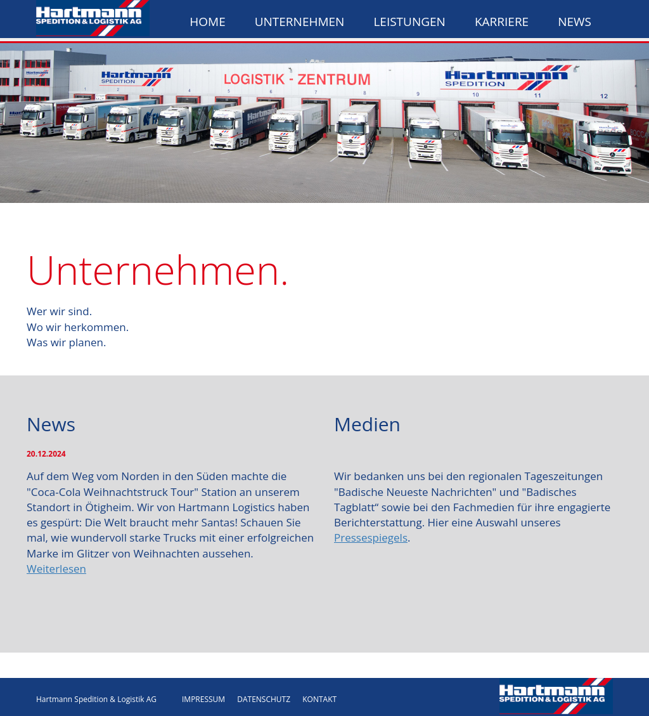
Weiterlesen (56, 568)
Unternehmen (300, 21)
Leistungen (409, 21)
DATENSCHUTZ (263, 699)
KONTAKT (319, 699)
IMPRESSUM (203, 699)
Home (207, 21)
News (574, 21)
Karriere (502, 21)
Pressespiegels (371, 537)
